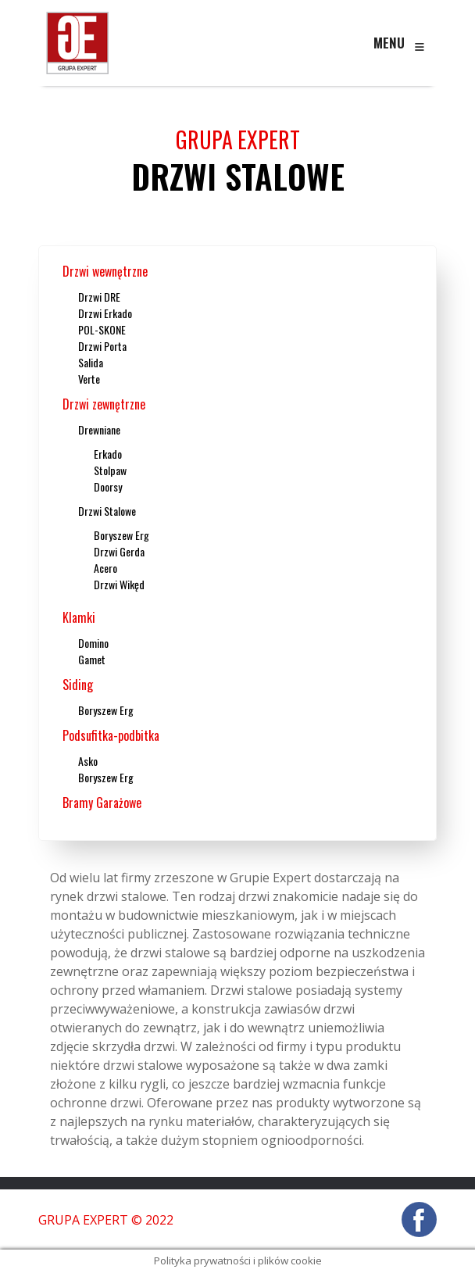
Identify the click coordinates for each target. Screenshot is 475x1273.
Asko (88, 761)
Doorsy (108, 486)
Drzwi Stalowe (107, 510)
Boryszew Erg (121, 535)
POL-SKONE (102, 329)
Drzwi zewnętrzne (103, 404)
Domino (93, 643)
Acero (105, 568)
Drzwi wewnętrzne (105, 271)
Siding (77, 684)
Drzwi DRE (99, 296)
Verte (89, 378)
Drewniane (99, 429)
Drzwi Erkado (105, 313)
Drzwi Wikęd (119, 584)
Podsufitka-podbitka (110, 735)
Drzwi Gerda (119, 551)
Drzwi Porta (102, 346)
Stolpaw (110, 470)
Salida (90, 362)
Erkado (108, 453)
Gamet (91, 659)
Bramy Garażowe (101, 802)
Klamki (78, 617)
